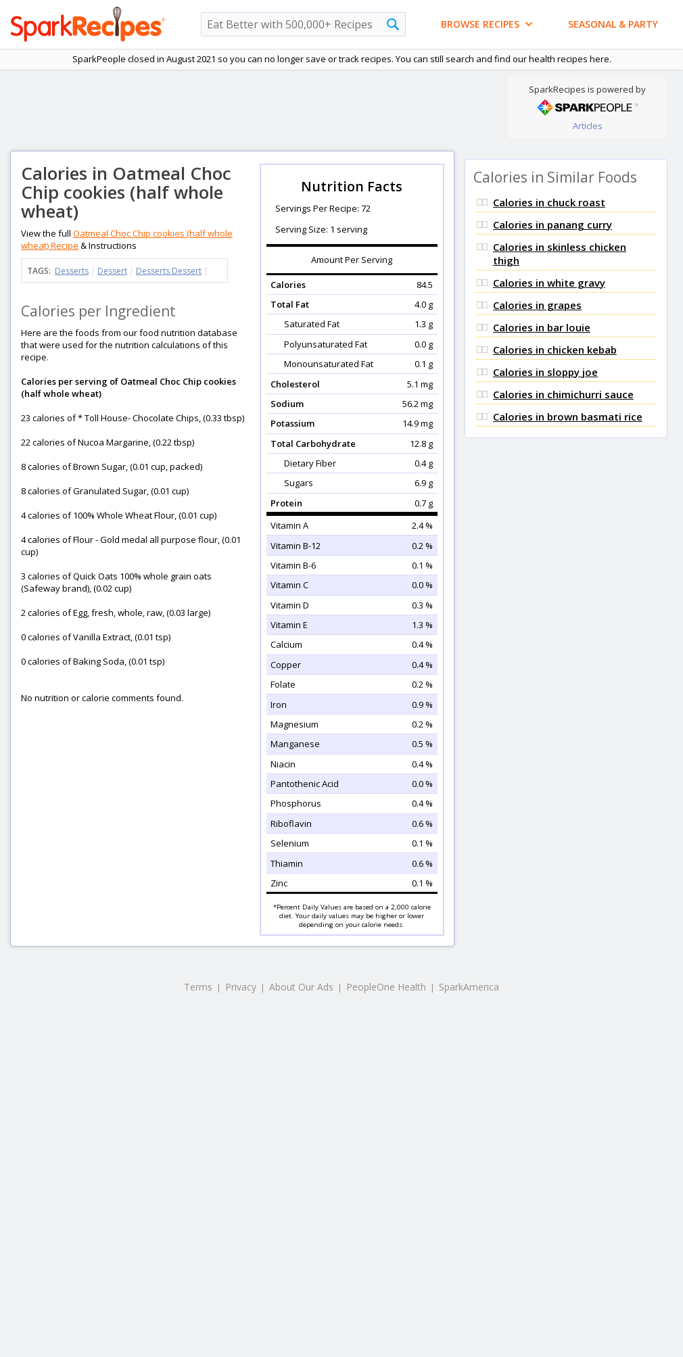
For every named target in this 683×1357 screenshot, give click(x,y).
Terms (198, 986)
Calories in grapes (537, 305)
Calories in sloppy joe (545, 372)
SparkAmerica (469, 986)
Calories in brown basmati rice (567, 416)
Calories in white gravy (549, 282)
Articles (588, 126)
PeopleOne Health (386, 986)
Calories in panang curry (552, 224)
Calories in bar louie (541, 327)
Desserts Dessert (169, 271)
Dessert (112, 271)
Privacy (240, 986)
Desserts (72, 271)
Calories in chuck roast (549, 202)
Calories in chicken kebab (555, 349)
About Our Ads (301, 986)
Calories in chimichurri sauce (563, 394)
